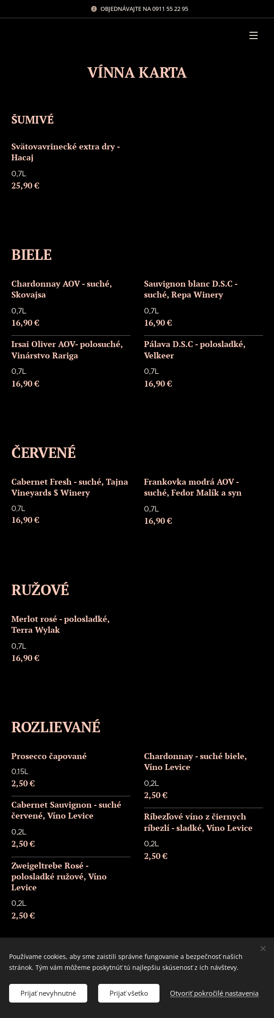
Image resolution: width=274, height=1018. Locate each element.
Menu (253, 35)
